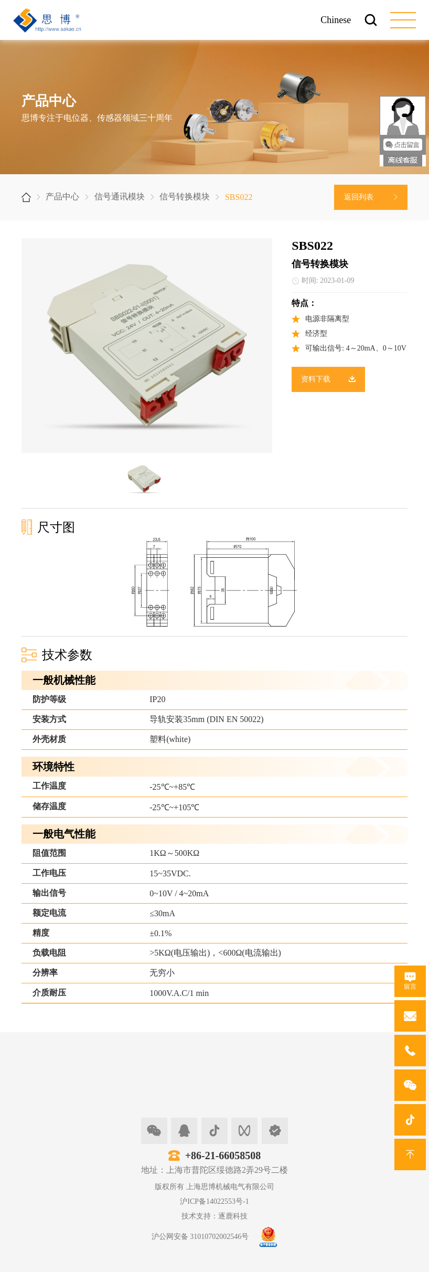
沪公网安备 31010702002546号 (200, 1237)
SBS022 (238, 197)
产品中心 (62, 196)
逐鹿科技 (233, 1216)
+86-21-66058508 (223, 1155)
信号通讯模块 (119, 196)
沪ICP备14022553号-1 (214, 1201)
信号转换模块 (184, 196)
